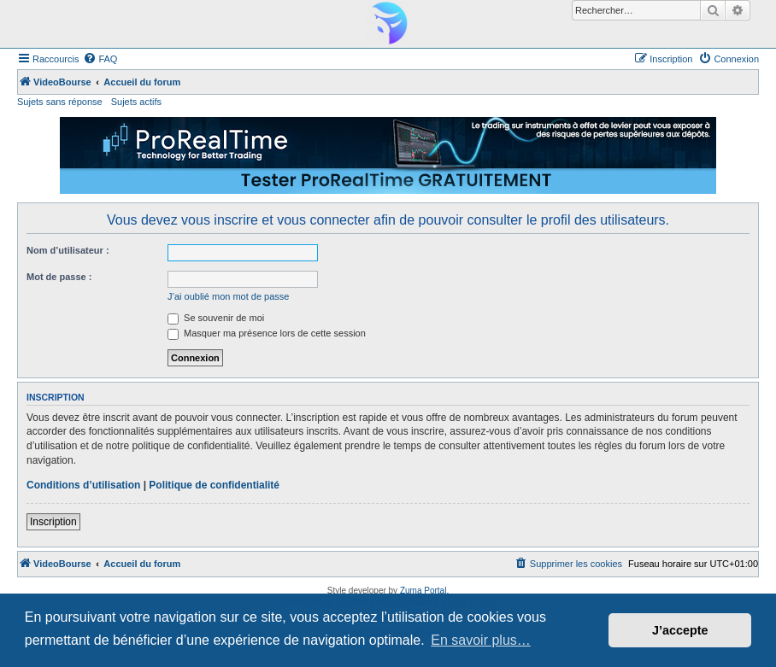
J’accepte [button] (680, 630)
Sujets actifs (136, 102)
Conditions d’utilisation (83, 485)
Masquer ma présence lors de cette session (267, 333)
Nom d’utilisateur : (67, 250)
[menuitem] (100, 59)
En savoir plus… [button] (481, 640)
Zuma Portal (423, 590)
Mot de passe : (58, 277)
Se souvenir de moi (216, 318)
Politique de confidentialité (214, 485)
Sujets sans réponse (60, 102)
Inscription (53, 522)
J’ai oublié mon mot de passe (228, 296)
